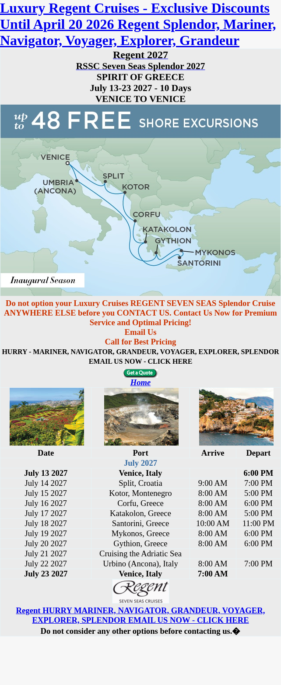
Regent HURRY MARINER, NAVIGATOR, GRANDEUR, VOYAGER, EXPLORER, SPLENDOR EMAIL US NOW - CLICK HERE (140, 615)
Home (140, 382)
